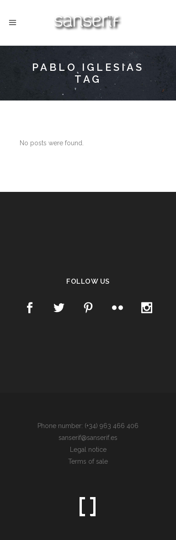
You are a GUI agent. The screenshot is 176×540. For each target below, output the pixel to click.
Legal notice (88, 449)
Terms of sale (88, 461)
